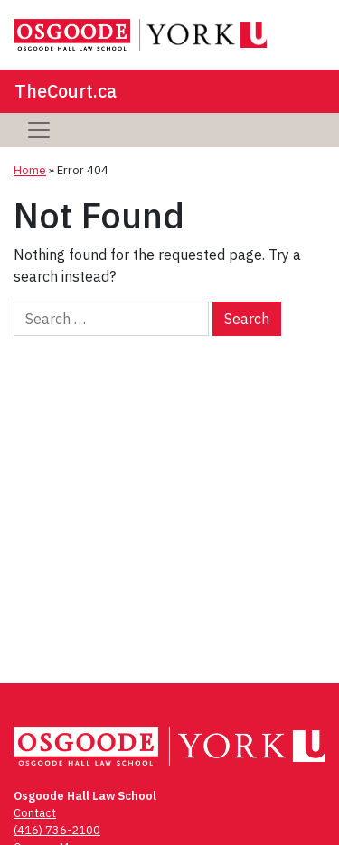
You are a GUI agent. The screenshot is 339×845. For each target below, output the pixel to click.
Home (30, 170)
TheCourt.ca (65, 91)
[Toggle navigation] (38, 130)
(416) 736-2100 (57, 830)
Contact (35, 813)
